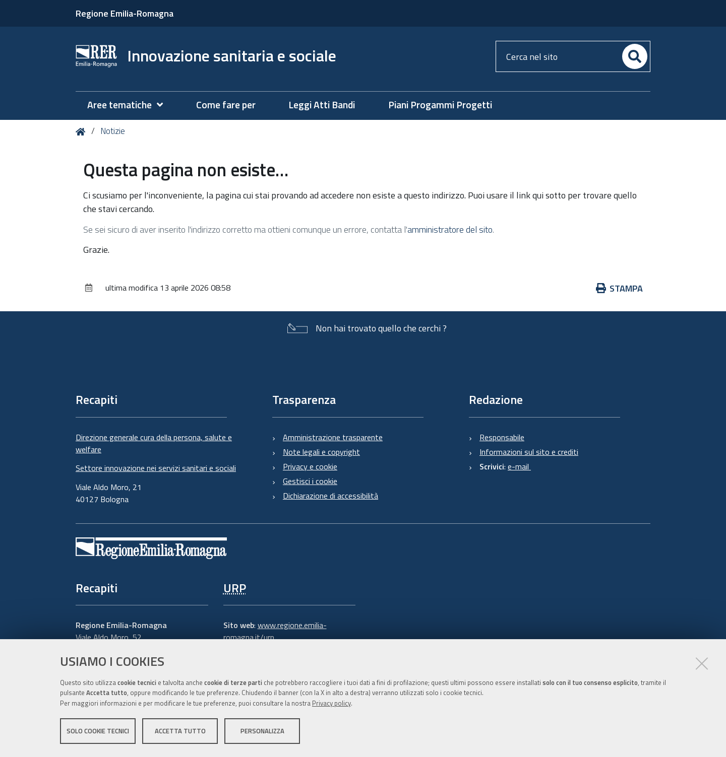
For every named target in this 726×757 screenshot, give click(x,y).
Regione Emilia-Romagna (124, 13)
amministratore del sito (450, 229)
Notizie (112, 130)
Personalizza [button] (262, 731)
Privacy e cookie (310, 466)
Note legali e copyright (321, 452)
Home (82, 131)
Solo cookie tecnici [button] (98, 731)
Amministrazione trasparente (333, 437)
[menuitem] (130, 105)
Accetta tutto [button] (180, 731)
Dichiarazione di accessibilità (330, 496)
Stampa (619, 288)
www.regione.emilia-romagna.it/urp (275, 631)
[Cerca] (634, 56)
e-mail (519, 466)
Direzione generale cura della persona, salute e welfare (154, 443)
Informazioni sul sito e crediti (528, 452)
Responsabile (501, 437)
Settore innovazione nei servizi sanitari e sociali (156, 468)
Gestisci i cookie (310, 481)
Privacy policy (331, 703)
